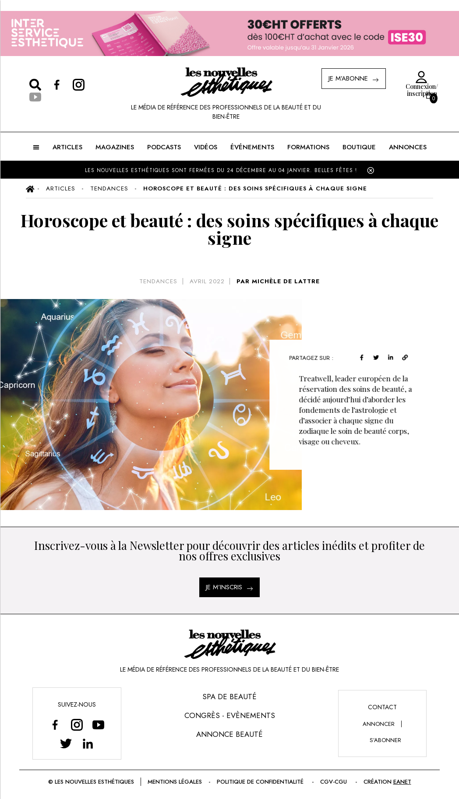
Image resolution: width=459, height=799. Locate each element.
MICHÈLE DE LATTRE (286, 281)
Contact (382, 707)
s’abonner (385, 740)
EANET (402, 782)
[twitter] (378, 356)
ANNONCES (408, 147)
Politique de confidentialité (261, 782)
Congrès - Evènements (229, 715)
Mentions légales (175, 782)
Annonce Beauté (229, 734)
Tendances (158, 281)
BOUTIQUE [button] (359, 147)
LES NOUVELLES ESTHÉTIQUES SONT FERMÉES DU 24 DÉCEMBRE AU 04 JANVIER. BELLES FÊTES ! (221, 170)
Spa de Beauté (229, 696)
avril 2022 (207, 281)
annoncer (379, 724)
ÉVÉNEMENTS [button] (252, 147)
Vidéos (205, 147)
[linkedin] (393, 356)
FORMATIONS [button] (308, 147)
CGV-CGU (334, 782)
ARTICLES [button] (67, 147)
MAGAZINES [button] (114, 147)
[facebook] (364, 356)
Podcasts (164, 147)
